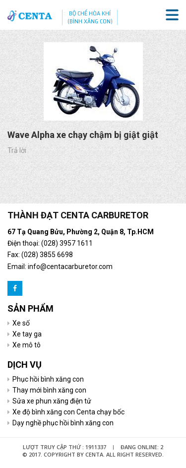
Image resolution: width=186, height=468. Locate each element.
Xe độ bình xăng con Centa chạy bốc (68, 412)
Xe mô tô (26, 345)
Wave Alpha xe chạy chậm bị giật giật (82, 135)
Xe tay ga (27, 334)
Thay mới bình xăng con (49, 390)
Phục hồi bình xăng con (48, 379)
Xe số (21, 323)
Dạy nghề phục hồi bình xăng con (63, 423)
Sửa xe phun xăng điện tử (51, 401)
